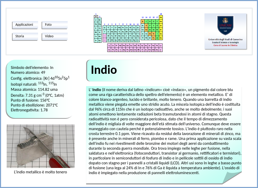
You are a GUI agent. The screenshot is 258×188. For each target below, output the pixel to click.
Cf (142, 50)
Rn (161, 38)
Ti (108, 27)
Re (119, 36)
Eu (131, 45)
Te (153, 34)
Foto (48, 24)
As (150, 30)
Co (127, 27)
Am (131, 50)
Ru (123, 32)
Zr (108, 32)
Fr (96, 40)
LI (95, 20)
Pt (130, 36)
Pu (127, 50)
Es (146, 50)
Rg (134, 40)
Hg (138, 36)
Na (96, 24)
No (157, 50)
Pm (124, 45)
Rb (96, 32)
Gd (135, 45)
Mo (115, 32)
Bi (150, 38)
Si (146, 25)
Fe (123, 27)
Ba (100, 36)
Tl (142, 38)
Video (49, 36)
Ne (161, 21)
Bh (119, 40)
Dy (142, 45)
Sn (146, 34)
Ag (134, 32)
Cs (96, 36)
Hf (108, 36)
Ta (112, 36)
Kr (161, 30)
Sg (116, 40)
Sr (99, 32)
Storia (19, 36)
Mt (127, 40)
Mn (119, 27)
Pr (116, 45)
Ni (130, 27)
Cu (134, 27)
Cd (138, 32)
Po (153, 38)
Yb (157, 45)
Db (112, 40)
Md (153, 50)
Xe (161, 34)
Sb (150, 34)
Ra (100, 40)
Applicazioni (24, 24)
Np (124, 50)
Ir (126, 36)
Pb (146, 38)
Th (113, 50)
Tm (153, 45)
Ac (109, 50)
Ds (130, 40)
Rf (108, 40)
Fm (149, 50)
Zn (138, 27)
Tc (119, 32)
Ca (100, 28)
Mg (100, 24)
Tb (138, 45)
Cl (157, 25)
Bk (138, 50)
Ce (113, 45)
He (161, 17)
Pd (130, 32)
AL (143, 25)
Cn (138, 40)
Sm (127, 45)
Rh (127, 32)
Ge (146, 30)
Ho (146, 45)
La (109, 45)
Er (149, 45)
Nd (120, 45)
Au (134, 36)
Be (100, 20)
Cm (135, 50)
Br (157, 30)
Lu (161, 45)
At (157, 38)
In (143, 34)
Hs (123, 40)
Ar (161, 25)
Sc (104, 27)
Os (123, 36)
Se (154, 30)
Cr (115, 27)
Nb (112, 32)
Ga (143, 30)
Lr (160, 50)
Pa (117, 50)
